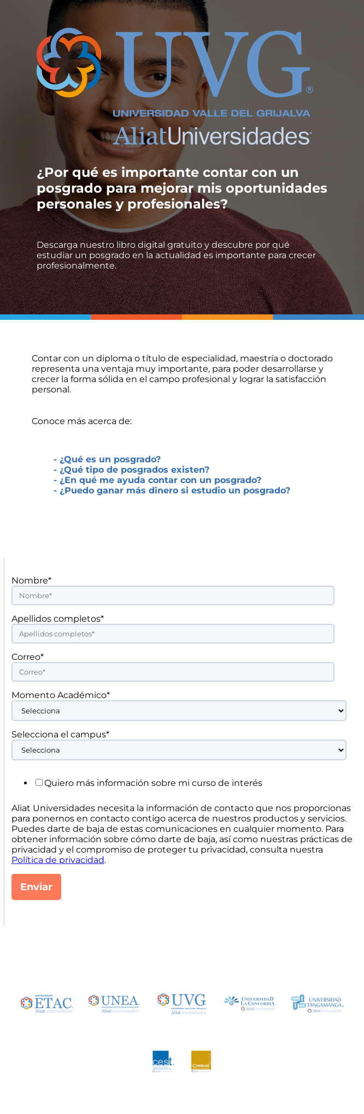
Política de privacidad (57, 860)
